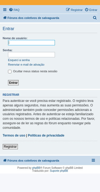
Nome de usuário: (15, 38)
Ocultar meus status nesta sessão (32, 71)
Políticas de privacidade (46, 135)
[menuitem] (14, 10)
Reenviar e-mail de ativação (26, 64)
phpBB (36, 167)
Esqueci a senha (19, 60)
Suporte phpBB (59, 170)
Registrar (10, 147)
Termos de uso (14, 135)
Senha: (8, 50)
